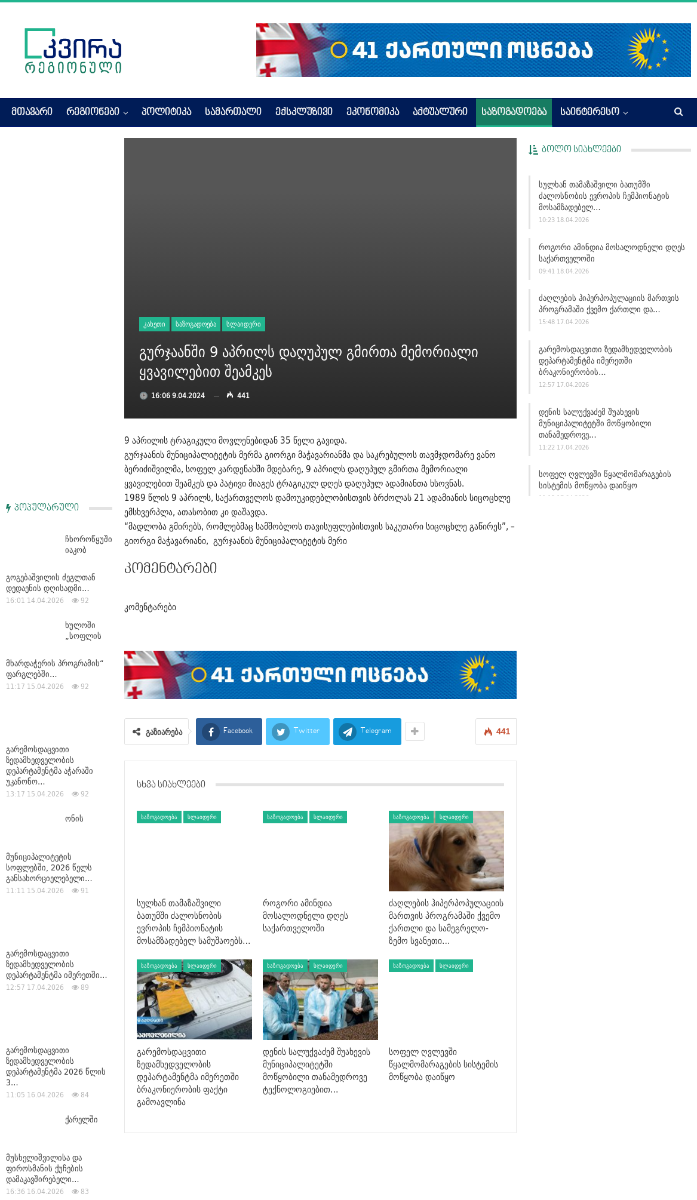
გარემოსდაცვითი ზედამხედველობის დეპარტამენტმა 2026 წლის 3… (56, 708)
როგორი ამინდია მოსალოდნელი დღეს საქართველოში (612, 253)
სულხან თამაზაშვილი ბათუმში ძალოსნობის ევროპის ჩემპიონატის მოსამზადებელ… (604, 196)
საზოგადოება (513, 112)
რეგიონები (92, 112)
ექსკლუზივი (304, 112)
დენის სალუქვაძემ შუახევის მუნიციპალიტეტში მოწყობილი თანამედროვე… (595, 423)
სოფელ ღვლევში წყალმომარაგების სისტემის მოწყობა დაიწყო (605, 479)
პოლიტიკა (166, 112)
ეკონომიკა (372, 112)
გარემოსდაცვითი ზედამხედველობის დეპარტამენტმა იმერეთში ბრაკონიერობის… (606, 361)
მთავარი (32, 112)
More (570, 112)
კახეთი (154, 324)
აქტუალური (440, 112)
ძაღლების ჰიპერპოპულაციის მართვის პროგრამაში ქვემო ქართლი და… (609, 303)
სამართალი (233, 112)
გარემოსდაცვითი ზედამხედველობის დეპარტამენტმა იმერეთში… (57, 606)
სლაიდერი (243, 324)
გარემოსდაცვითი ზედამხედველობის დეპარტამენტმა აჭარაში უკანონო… (49, 407)
